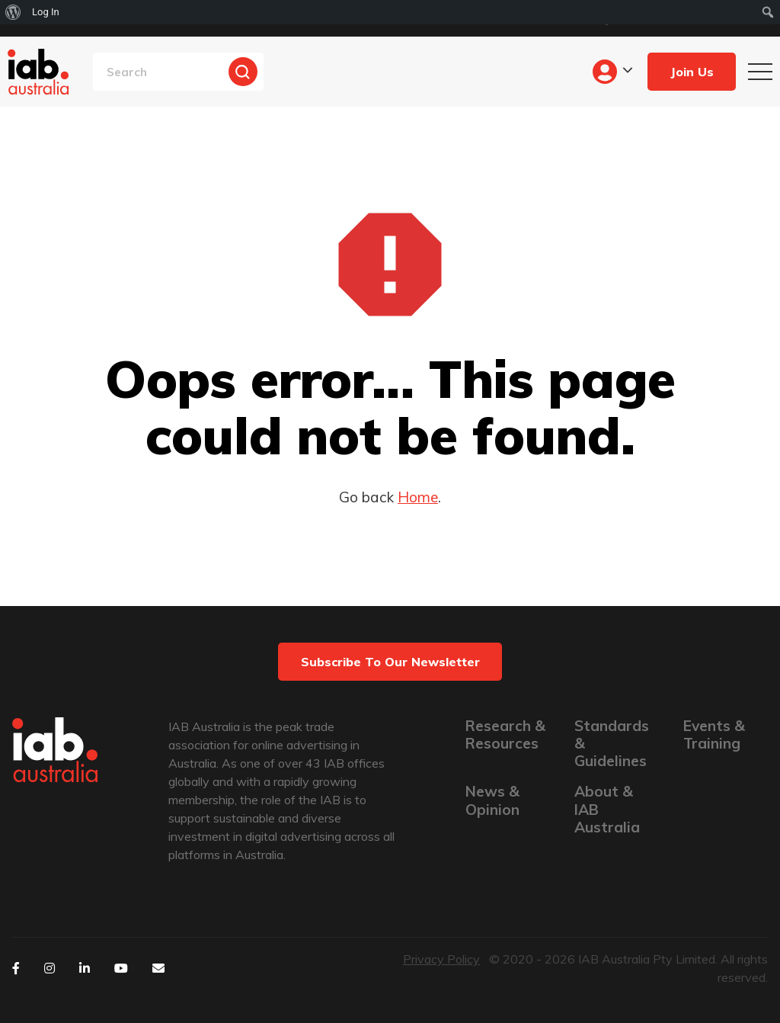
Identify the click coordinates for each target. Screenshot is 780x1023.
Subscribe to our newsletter (390, 661)
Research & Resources (505, 734)
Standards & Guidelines (611, 743)
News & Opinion (492, 800)
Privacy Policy (441, 959)
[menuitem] (13, 12)
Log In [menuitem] (45, 12)
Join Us (692, 71)
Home (418, 497)
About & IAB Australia (607, 809)
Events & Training (714, 734)
